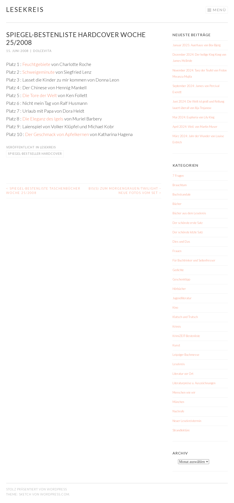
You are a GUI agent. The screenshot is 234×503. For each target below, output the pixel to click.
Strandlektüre (181, 430)
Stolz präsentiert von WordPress (36, 489)
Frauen (177, 251)
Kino (175, 307)
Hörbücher (179, 289)
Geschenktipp (181, 279)
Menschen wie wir (184, 392)
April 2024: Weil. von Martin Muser (195, 126)
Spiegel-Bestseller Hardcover (35, 153)
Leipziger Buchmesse (186, 354)
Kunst (176, 345)
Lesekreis (25, 9)
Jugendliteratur (182, 298)
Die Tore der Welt (39, 95)
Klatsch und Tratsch (185, 317)
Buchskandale (182, 194)
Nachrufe (178, 411)
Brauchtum (180, 185)
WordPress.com (54, 494)
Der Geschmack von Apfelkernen (57, 134)
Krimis (177, 326)
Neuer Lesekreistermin (187, 421)
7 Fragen (178, 175)
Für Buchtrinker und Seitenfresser (194, 260)
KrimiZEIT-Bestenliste (186, 336)
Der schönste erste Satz (188, 223)
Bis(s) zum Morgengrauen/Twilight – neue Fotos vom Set (125, 191)
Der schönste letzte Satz (188, 232)
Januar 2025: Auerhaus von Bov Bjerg (197, 45)
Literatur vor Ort (183, 373)
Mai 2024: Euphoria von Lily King (193, 117)
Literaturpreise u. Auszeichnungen (194, 383)
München (178, 402)
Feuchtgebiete (36, 64)
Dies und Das (181, 241)
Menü (219, 10)
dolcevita (42, 51)
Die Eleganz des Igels (42, 118)
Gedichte (178, 270)
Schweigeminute (38, 72)
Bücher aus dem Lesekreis (189, 213)
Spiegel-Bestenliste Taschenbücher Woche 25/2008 (43, 191)
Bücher (177, 204)
